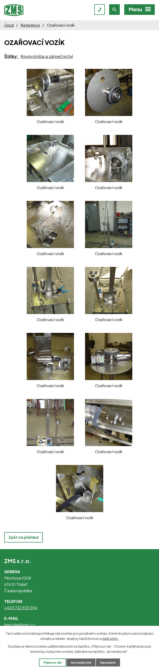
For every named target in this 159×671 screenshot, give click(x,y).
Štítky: (11, 56)
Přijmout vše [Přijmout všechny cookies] (52, 662)
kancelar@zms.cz (19, 624)
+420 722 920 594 (20, 607)
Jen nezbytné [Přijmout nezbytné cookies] (81, 662)
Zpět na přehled (24, 537)
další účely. (110, 638)
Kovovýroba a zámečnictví (47, 56)
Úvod (9, 25)
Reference (30, 25)
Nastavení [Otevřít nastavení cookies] (108, 662)
